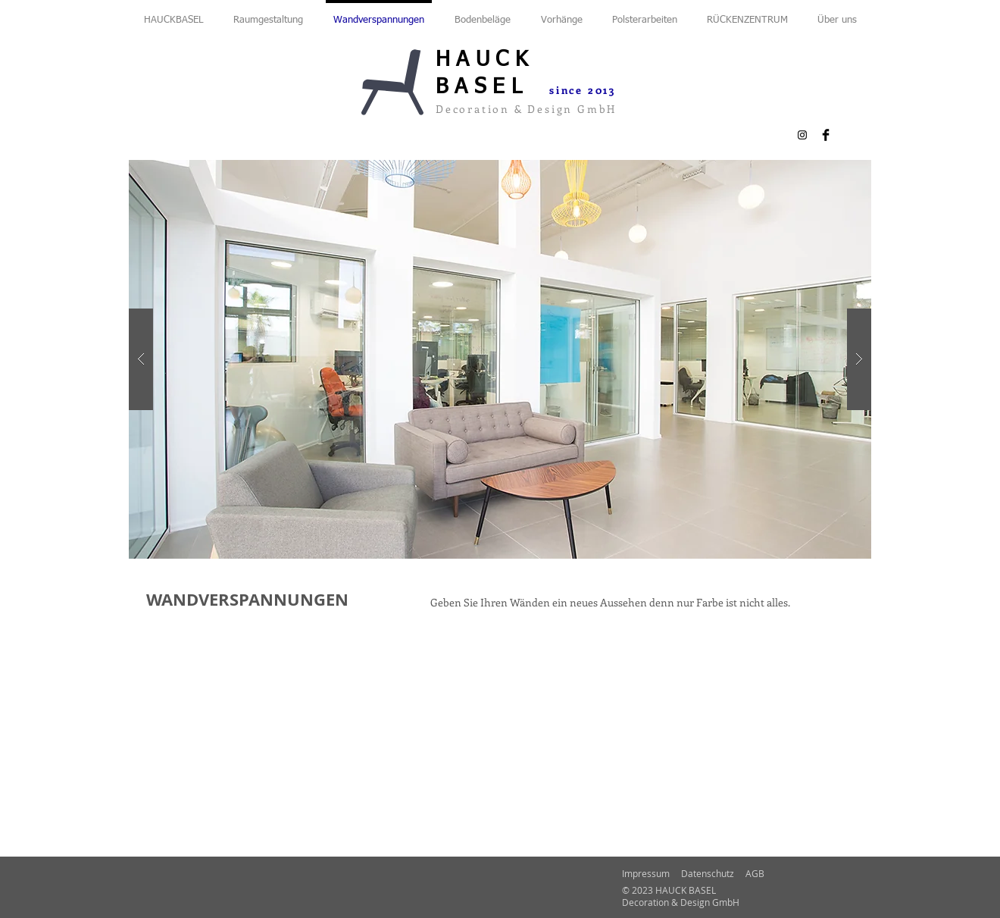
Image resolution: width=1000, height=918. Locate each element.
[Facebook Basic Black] (826, 135)
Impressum (646, 873)
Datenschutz (707, 873)
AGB (754, 873)
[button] (500, 359)
